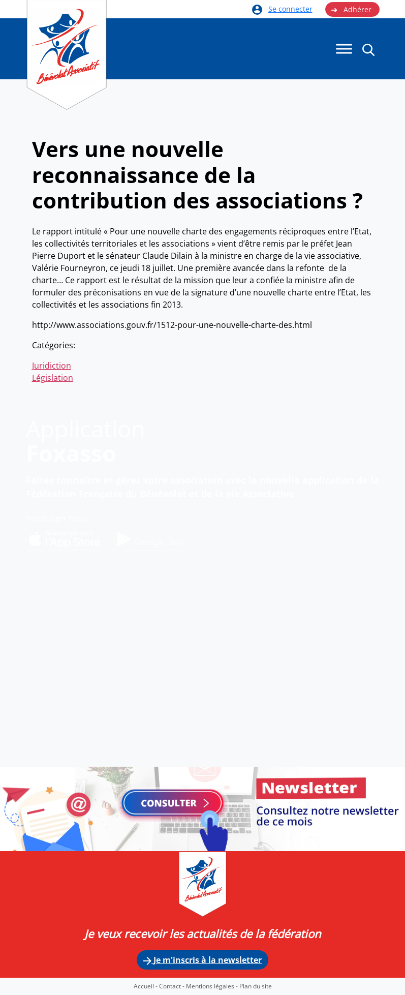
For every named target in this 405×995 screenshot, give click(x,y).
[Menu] (344, 49)
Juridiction (51, 365)
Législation (52, 377)
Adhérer (351, 10)
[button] (368, 49)
